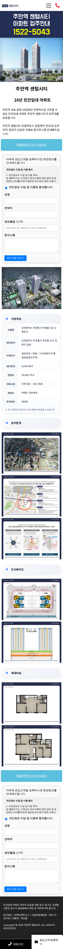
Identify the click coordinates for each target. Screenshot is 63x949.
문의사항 (9, 235)
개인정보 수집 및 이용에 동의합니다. (31, 187)
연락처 (8, 208)
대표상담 (15, 944)
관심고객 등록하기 (46, 942)
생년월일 (13, 221)
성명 (7, 194)
